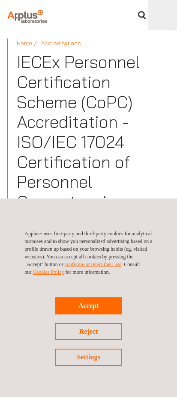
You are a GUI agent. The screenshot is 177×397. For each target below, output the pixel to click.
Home (24, 43)
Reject (88, 331)
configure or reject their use (93, 264)
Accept (88, 305)
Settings (88, 357)
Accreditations (61, 43)
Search (142, 15)
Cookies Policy (48, 272)
